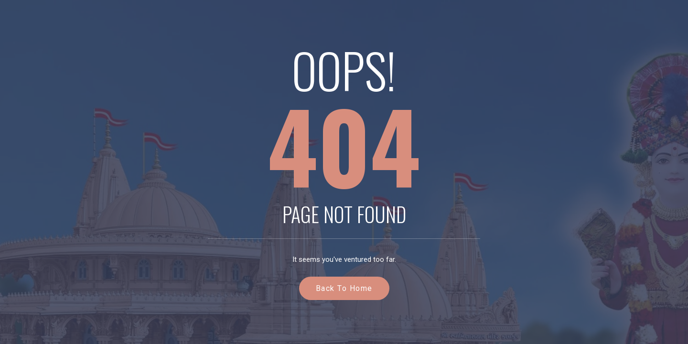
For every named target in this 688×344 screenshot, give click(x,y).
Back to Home (344, 288)
